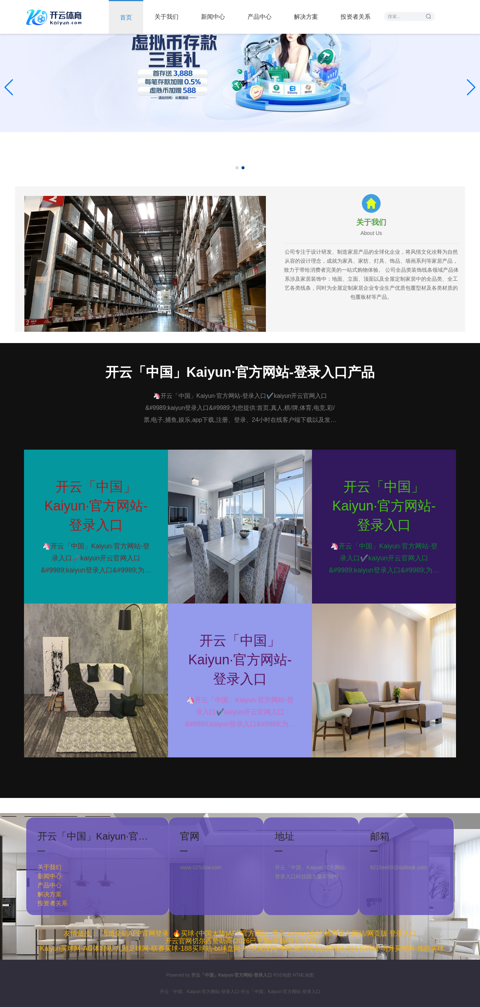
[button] (471, 87)
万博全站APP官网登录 (135, 933)
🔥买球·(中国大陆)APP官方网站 (220, 933)
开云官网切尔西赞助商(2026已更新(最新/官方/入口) (242, 941)
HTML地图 (303, 975)
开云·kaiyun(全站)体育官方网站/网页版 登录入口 (344, 933)
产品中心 (260, 17)
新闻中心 (213, 17)
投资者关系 (355, 17)
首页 (126, 17)
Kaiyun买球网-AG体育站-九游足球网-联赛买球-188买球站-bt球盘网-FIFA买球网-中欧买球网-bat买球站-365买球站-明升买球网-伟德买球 (242, 948)
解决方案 (306, 17)
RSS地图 (282, 975)
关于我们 (166, 17)
